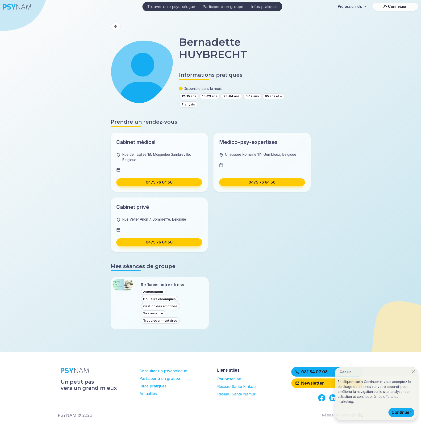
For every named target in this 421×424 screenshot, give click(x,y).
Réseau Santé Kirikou (236, 386)
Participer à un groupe (223, 6)
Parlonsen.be (229, 379)
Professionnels (352, 6)
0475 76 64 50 (159, 182)
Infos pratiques (264, 6)
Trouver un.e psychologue (171, 6)
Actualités (148, 393)
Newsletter (309, 383)
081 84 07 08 (311, 371)
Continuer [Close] (401, 412)
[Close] (413, 371)
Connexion (395, 6)
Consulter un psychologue (163, 371)
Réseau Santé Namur (236, 394)
